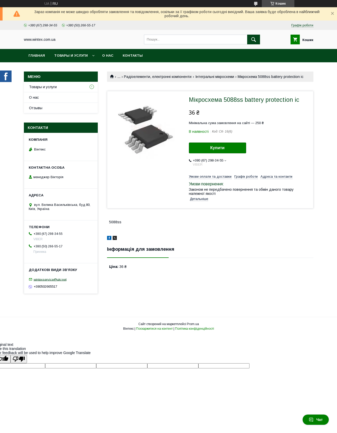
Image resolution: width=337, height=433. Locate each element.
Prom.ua (193, 324)
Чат (316, 419)
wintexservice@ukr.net (50, 279)
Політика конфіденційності (194, 328)
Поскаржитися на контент (154, 328)
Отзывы (35, 108)
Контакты (133, 55)
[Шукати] (253, 39)
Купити (217, 148)
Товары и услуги (71, 55)
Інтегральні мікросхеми (214, 77)
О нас (107, 55)
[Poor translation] (19, 359)
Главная (36, 55)
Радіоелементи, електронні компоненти (157, 77)
